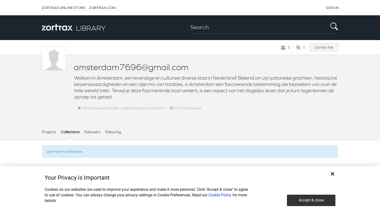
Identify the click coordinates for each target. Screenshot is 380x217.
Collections (70, 132)
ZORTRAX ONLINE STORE (63, 8)
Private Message (188, 108)
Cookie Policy (219, 195)
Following (113, 132)
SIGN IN (332, 8)
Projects (49, 132)
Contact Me (324, 47)
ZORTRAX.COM (102, 8)
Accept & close (311, 200)
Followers (92, 132)
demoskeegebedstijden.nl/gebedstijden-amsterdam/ (124, 108)
